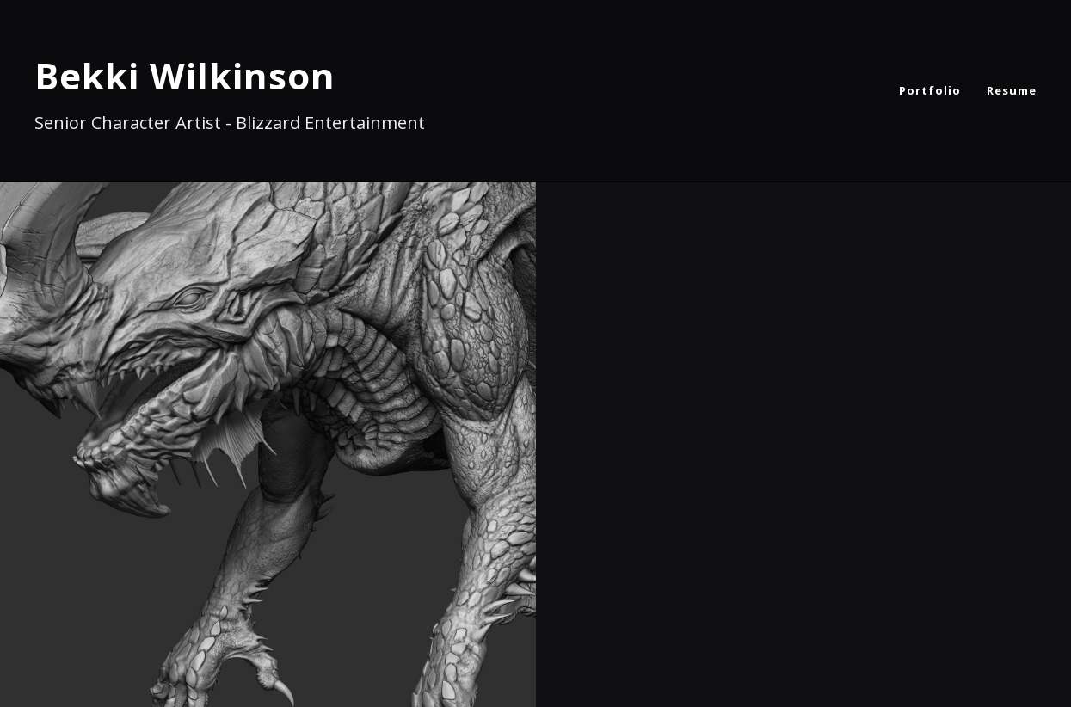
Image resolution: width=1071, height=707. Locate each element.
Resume (1012, 90)
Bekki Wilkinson (184, 75)
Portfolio (930, 90)
